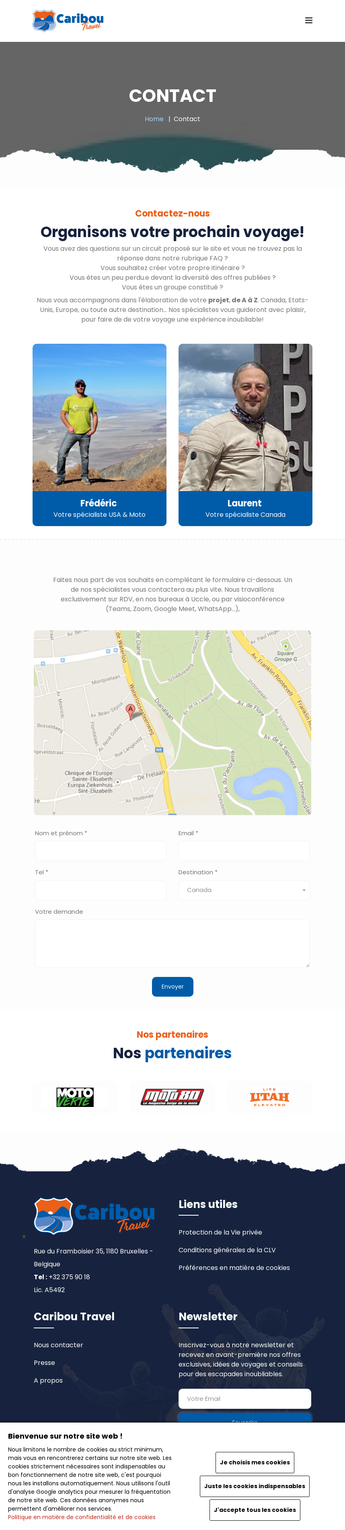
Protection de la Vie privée (220, 1232)
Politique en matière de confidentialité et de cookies (82, 1517)
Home (154, 119)
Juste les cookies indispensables (254, 1486)
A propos (48, 1380)
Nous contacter (58, 1345)
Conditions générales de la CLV (227, 1250)
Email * (188, 833)
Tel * (41, 872)
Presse (44, 1362)
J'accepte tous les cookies (255, 1510)
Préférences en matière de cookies (234, 1267)
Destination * (198, 872)
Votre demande (59, 911)
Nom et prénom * (61, 833)
